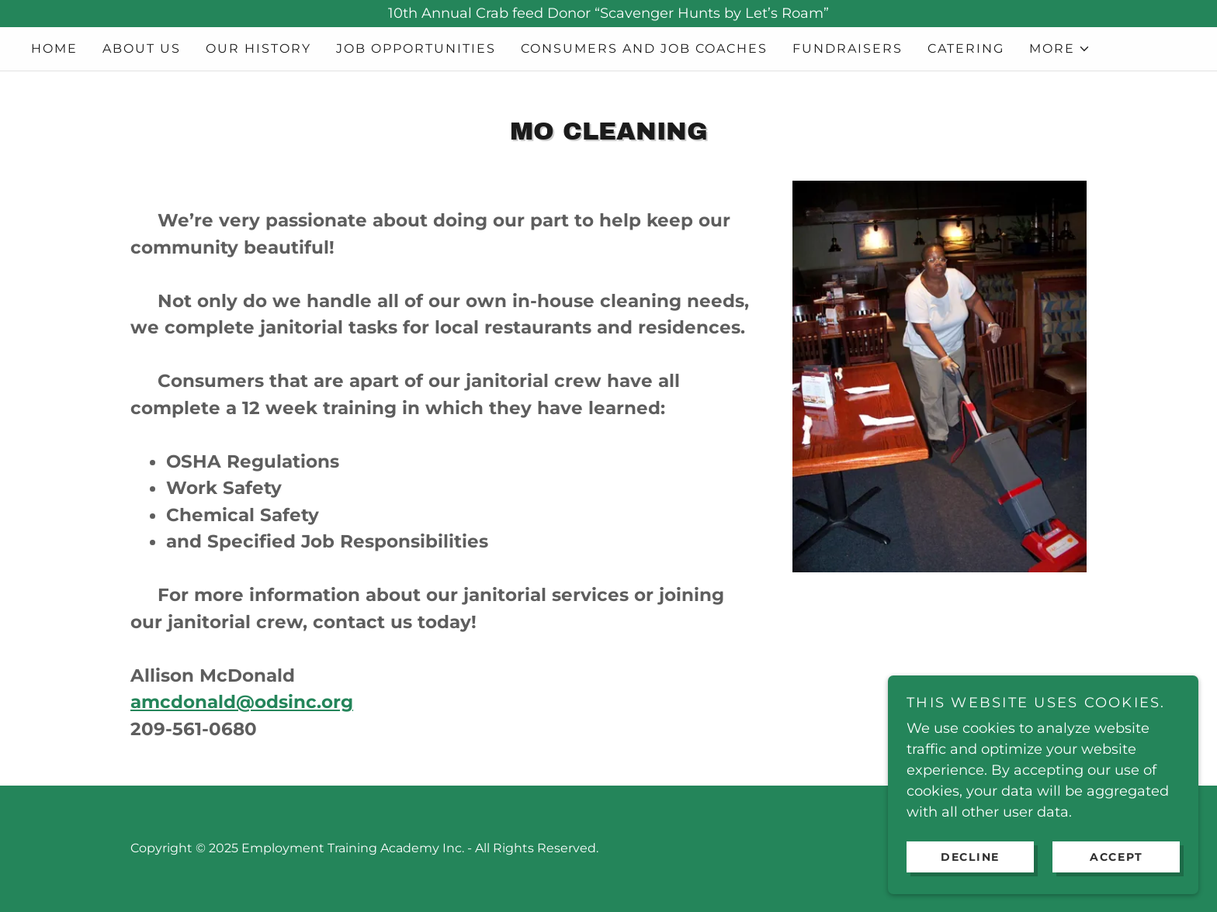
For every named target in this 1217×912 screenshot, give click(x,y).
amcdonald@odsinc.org (241, 702)
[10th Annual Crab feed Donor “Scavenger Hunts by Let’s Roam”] (608, 13)
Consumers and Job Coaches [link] (644, 48)
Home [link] (54, 48)
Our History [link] (258, 48)
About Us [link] (141, 48)
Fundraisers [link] (847, 48)
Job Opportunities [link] (416, 48)
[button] (1059, 49)
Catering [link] (965, 48)
